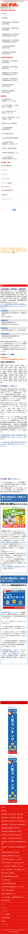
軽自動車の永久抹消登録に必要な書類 (10, 61)
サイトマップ (6, 199)
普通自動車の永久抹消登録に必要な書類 (11, 23)
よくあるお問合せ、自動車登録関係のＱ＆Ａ (9, 157)
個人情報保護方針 (7, 190)
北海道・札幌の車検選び (9, 148)
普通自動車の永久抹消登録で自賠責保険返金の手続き (11, 35)
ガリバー (5, 170)
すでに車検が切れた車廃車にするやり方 (9, 112)
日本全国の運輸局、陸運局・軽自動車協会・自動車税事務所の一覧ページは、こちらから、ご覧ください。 (13, 436)
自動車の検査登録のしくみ (10, 152)
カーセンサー (6, 178)
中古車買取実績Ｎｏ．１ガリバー (10, 612)
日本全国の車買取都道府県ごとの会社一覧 (9, 143)
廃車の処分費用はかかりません (14, 504)
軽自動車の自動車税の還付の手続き (10, 855)
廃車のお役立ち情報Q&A (9, 123)
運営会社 (5, 194)
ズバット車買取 (7, 183)
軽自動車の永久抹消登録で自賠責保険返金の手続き (10, 73)
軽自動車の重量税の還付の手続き (8, 85)
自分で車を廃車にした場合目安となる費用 (10, 106)
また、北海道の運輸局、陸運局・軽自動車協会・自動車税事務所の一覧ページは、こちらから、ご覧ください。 (13, 306)
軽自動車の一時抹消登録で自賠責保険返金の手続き (10, 79)
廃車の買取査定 (7, 165)
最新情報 (5, 18)
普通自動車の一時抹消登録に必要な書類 (11, 29)
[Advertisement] (14, 269)
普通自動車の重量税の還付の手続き (9, 47)
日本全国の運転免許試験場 (10, 138)
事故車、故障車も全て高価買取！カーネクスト (13, 542)
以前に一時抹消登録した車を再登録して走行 (11, 118)
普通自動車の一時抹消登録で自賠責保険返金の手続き (11, 41)
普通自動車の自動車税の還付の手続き (11, 831)
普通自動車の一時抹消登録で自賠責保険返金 (13, 824)
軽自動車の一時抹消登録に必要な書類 (10, 67)
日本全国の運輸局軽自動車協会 (7, 128)
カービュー (5, 174)
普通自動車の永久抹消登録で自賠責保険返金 (13, 821)
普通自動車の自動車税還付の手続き (9, 53)
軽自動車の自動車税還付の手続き (8, 91)
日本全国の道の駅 (7, 133)
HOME (4, 13)
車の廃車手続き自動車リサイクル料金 (9, 100)
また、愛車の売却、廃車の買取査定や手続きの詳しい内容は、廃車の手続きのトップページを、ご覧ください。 (13, 444)
